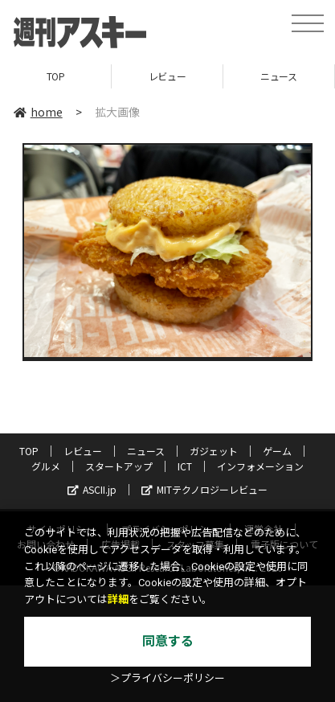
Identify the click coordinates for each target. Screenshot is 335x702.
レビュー (167, 76)
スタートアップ (119, 466)
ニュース (278, 76)
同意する (168, 641)
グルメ (45, 466)
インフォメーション (260, 466)
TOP (56, 76)
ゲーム (277, 451)
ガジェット (214, 451)
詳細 (118, 599)
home (38, 112)
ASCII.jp (91, 489)
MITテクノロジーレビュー (204, 489)
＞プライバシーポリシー (167, 678)
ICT (185, 466)
